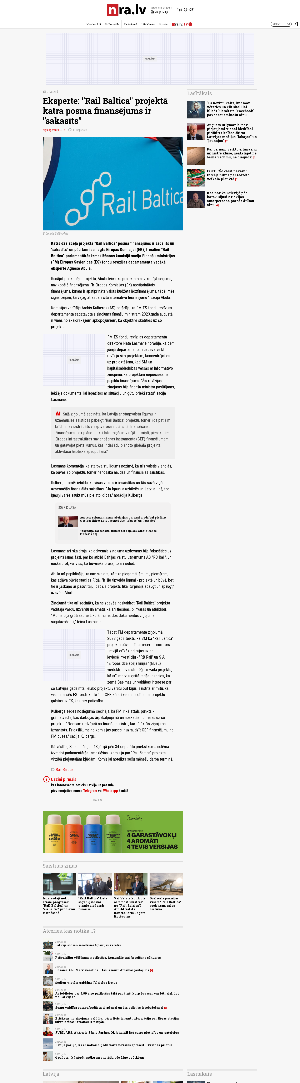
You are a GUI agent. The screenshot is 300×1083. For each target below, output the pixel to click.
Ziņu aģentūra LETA (54, 130)
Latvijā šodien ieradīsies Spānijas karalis (88, 945)
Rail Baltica (62, 769)
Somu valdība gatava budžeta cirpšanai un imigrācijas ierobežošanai (109, 1008)
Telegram (90, 791)
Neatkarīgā (93, 24)
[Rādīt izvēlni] (4, 24)
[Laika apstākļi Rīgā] (186, 10)
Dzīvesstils (112, 24)
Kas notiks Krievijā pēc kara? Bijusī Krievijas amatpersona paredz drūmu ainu (230, 199)
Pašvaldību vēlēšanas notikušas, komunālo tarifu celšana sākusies (108, 958)
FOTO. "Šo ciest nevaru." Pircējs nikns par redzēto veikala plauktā (228, 175)
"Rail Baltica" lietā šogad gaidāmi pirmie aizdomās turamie (92, 903)
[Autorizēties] (296, 24)
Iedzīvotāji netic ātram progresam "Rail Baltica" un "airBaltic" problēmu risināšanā (59, 905)
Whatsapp (110, 791)
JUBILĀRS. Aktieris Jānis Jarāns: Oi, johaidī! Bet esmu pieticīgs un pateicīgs (117, 1033)
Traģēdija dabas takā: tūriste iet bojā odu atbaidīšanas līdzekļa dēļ (118, 532)
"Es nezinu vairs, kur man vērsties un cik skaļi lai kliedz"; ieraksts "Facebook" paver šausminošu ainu (230, 109)
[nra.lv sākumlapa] (126, 10)
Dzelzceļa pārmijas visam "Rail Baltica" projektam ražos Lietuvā (165, 903)
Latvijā (53, 91)
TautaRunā (130, 24)
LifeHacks (148, 24)
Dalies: (97, 800)
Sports (163, 24)
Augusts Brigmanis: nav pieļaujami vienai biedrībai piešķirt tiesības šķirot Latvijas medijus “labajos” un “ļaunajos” (123, 519)
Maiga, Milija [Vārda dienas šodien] (159, 12)
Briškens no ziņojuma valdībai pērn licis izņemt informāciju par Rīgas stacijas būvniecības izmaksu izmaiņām (117, 1020)
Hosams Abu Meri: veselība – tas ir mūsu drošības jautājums (102, 970)
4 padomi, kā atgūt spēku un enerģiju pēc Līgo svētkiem (99, 1057)
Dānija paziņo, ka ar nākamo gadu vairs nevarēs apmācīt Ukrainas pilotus (113, 1045)
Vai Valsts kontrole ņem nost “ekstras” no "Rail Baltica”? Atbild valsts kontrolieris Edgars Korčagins (129, 907)
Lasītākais (199, 93)
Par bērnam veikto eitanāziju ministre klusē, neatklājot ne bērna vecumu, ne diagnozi (232, 153)
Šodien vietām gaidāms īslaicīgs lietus (86, 983)
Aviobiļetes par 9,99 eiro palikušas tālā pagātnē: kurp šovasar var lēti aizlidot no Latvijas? (117, 995)
